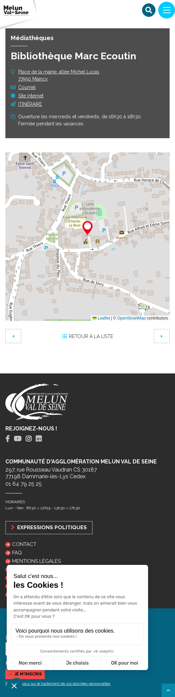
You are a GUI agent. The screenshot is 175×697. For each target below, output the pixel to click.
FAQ (17, 553)
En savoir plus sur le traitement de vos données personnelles (57, 683)
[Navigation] (166, 10)
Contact (24, 544)
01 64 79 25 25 (23, 484)
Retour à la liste (87, 336)
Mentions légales (36, 561)
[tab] (7, 439)
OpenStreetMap (131, 318)
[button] (87, 229)
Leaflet (101, 318)
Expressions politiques (49, 527)
